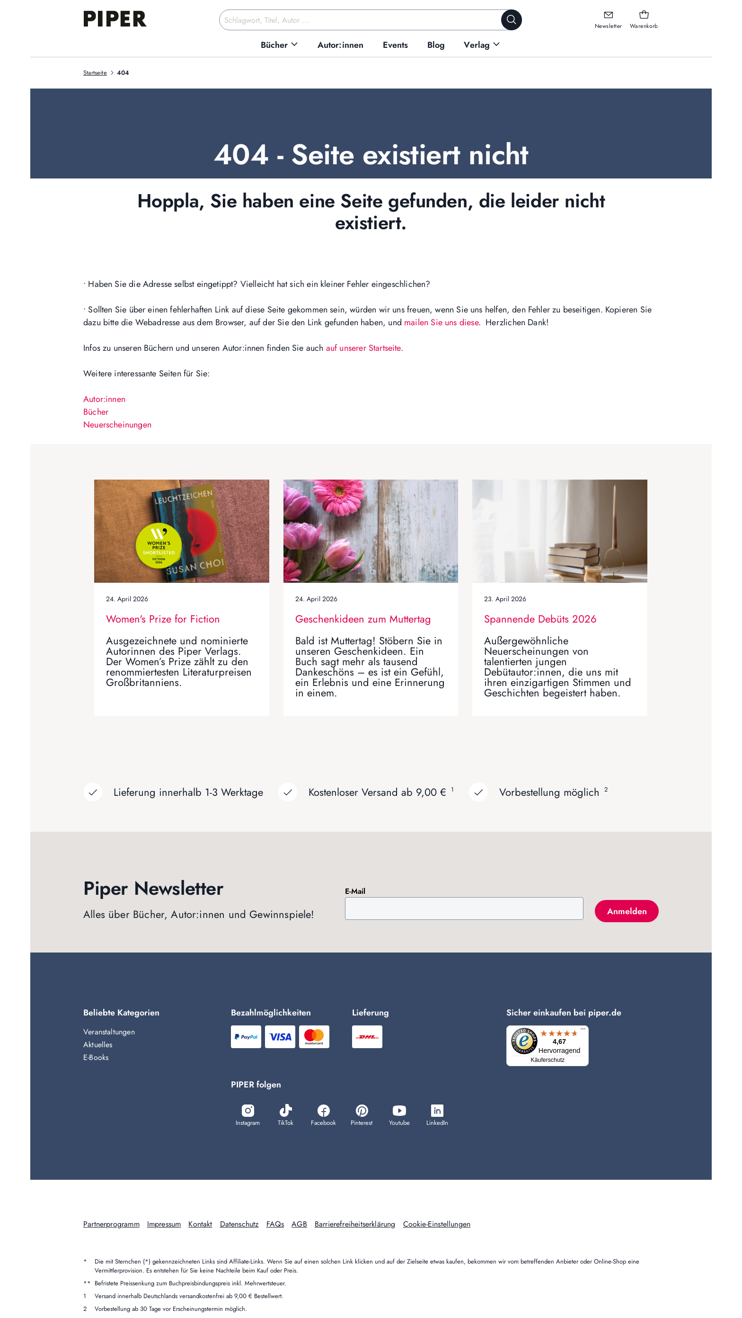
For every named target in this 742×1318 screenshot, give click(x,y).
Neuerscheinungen (117, 425)
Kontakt (200, 1225)
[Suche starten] (511, 19)
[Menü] (586, 1031)
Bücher (95, 412)
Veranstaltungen (109, 1031)
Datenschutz (239, 1225)
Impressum (164, 1225)
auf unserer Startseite (363, 348)
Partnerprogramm (111, 1225)
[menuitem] (280, 45)
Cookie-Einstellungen (437, 1225)
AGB (299, 1225)
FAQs (275, 1225)
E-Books (95, 1057)
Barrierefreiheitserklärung (355, 1225)
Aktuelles (98, 1044)
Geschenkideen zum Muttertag (363, 618)
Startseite (95, 72)
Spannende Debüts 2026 (540, 618)
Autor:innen (104, 399)
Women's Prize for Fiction (163, 618)
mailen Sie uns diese (441, 322)
